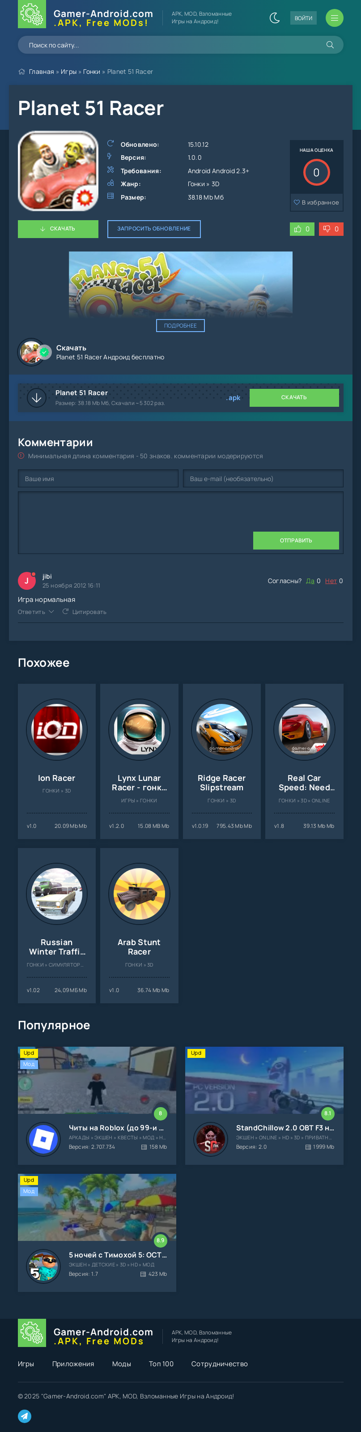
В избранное (320, 202)
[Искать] (330, 45)
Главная (41, 71)
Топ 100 (161, 1363)
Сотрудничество (219, 1363)
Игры (68, 71)
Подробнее (180, 325)
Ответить (31, 612)
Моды (121, 1363)
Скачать (63, 228)
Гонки (92, 71)
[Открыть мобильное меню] (335, 18)
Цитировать (89, 612)
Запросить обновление (154, 228)
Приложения (73, 1363)
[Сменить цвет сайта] (274, 18)
